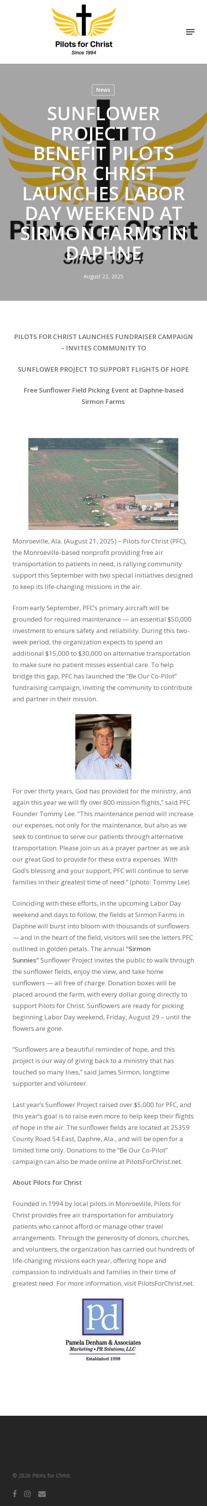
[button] (190, 32)
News (103, 89)
